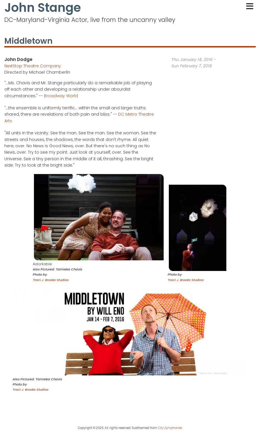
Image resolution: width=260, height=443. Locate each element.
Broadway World (61, 96)
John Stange (42, 8)
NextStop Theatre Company (32, 66)
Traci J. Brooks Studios (51, 280)
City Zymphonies (170, 428)
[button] (99, 217)
